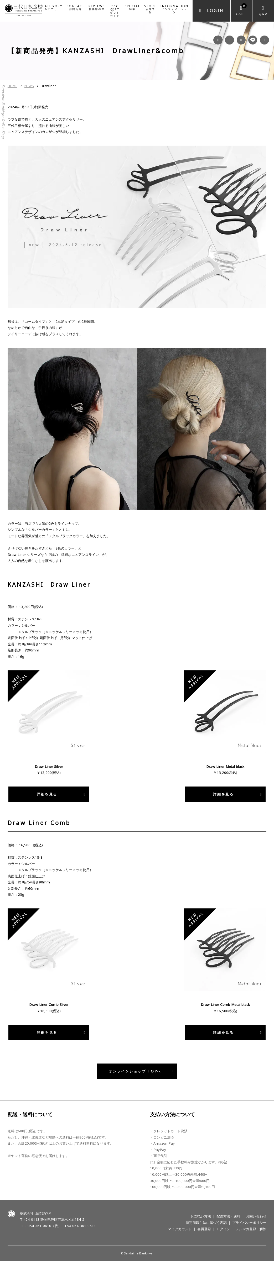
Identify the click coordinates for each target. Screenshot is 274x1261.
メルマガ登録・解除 (251, 1229)
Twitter (264, 40)
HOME (12, 86)
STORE (150, 9)
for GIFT (115, 11)
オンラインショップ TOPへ (135, 1071)
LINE (252, 40)
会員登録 (204, 1229)
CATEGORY (52, 7)
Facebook (218, 40)
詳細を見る (47, 794)
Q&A (263, 14)
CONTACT (75, 7)
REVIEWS (97, 7)
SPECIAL (132, 7)
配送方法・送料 (228, 1216)
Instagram (229, 40)
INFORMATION (174, 9)
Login (215, 10)
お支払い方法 (200, 1216)
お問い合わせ (256, 1216)
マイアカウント (180, 1229)
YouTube (241, 40)
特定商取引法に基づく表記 (206, 1222)
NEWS (29, 86)
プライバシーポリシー (249, 1222)
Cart (241, 9)
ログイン (223, 1229)
